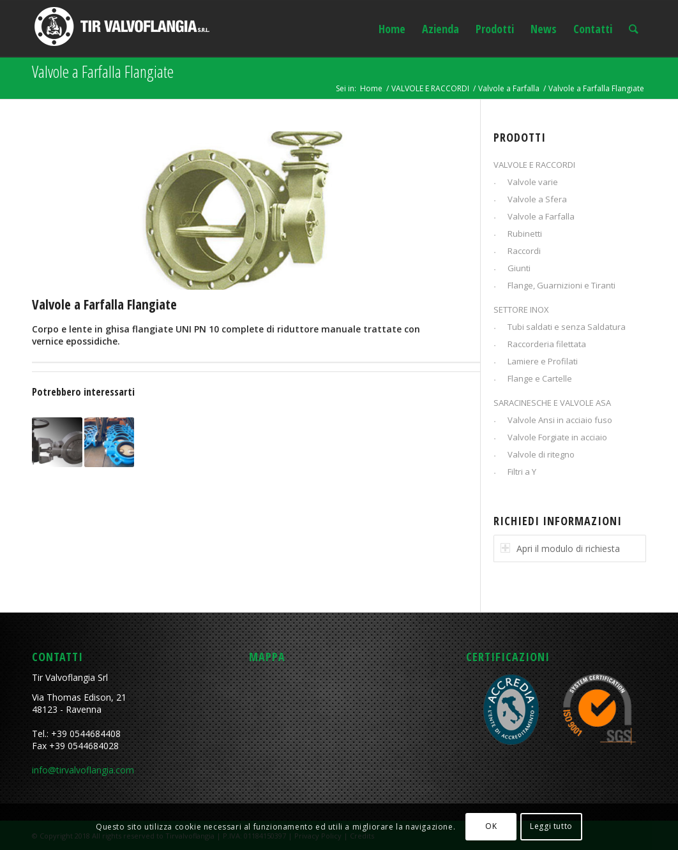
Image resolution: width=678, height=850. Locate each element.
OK (491, 826)
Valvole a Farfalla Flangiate (103, 71)
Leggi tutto (551, 826)
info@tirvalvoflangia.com (83, 770)
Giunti (519, 268)
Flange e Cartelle (540, 378)
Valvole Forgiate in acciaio (557, 437)
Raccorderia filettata (547, 344)
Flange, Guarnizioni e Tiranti (561, 285)
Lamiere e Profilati (543, 361)
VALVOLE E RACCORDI (430, 88)
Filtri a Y (522, 471)
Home (371, 88)
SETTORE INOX (521, 309)
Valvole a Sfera (537, 199)
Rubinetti (525, 233)
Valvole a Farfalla (508, 88)
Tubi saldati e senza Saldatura (567, 326)
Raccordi (524, 251)
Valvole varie (533, 182)
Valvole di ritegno (541, 454)
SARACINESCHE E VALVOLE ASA (552, 402)
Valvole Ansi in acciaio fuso (560, 420)
